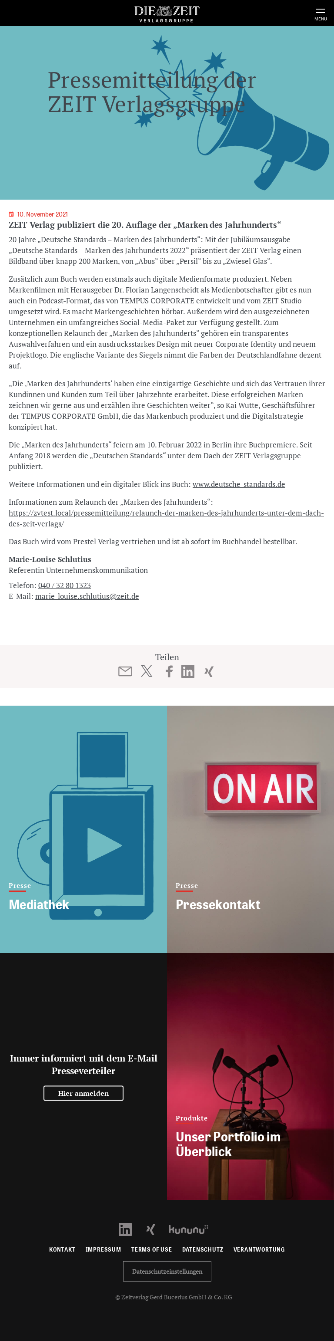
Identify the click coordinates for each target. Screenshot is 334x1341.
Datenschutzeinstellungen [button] (167, 1271)
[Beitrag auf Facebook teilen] (169, 671)
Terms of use (151, 1249)
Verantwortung (259, 1249)
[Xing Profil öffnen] (156, 1229)
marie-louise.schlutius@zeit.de (87, 596)
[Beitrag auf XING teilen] (209, 671)
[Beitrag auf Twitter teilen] (146, 671)
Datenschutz (203, 1249)
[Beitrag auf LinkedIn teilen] (188, 671)
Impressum (103, 1249)
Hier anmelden (83, 1093)
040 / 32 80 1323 (64, 585)
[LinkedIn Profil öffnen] (130, 1229)
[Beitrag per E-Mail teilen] (125, 671)
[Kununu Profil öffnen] (193, 1229)
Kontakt (62, 1249)
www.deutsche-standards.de (239, 484)
